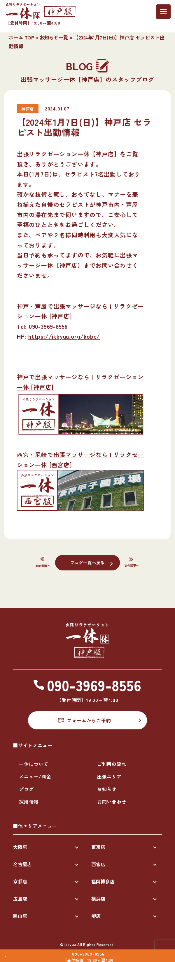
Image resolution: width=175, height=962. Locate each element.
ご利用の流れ (112, 763)
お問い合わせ (112, 801)
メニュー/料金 (35, 776)
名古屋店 (22, 864)
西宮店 (98, 864)
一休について (33, 763)
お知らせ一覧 (53, 37)
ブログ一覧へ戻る (87, 562)
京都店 (20, 881)
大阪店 (20, 846)
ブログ (26, 789)
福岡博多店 (103, 881)
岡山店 (20, 915)
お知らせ (107, 789)
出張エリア (109, 776)
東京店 (98, 846)
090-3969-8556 (92, 950)
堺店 (96, 915)
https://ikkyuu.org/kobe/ (64, 336)
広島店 (20, 898)
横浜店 (98, 898)
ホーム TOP (21, 37)
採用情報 (28, 801)
